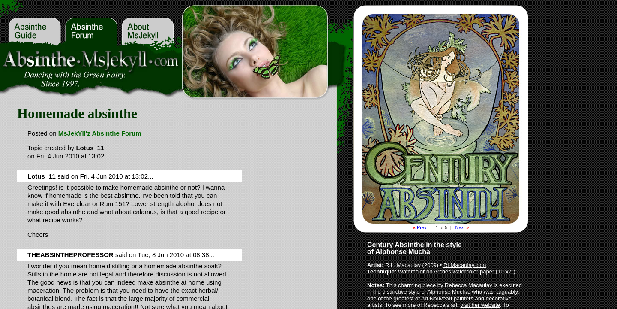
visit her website (480, 305)
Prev (422, 227)
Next (460, 227)
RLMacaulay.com (464, 265)
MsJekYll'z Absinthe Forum (99, 133)
